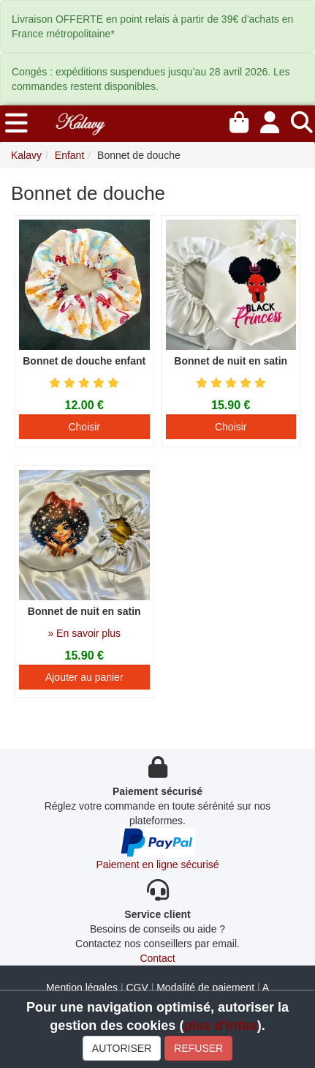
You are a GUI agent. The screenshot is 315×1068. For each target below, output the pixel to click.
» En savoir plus (84, 633)
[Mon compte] (269, 120)
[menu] (16, 123)
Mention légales (82, 987)
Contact (157, 958)
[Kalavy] (80, 122)
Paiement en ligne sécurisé (157, 864)
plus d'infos (220, 1025)
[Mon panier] (239, 120)
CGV (137, 987)
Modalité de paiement (205, 987)
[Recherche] (302, 120)
